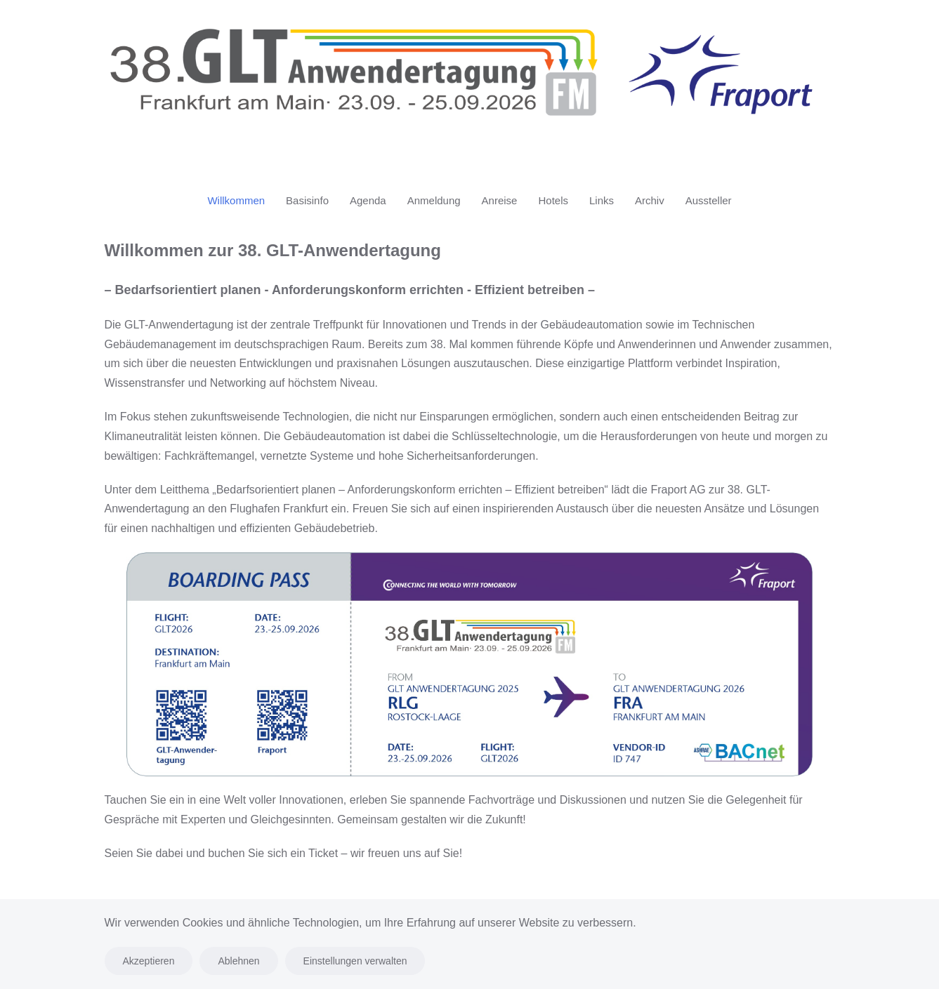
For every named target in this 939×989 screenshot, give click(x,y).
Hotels (553, 200)
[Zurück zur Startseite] (470, 83)
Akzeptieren (149, 961)
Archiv (649, 200)
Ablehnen (238, 961)
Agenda (368, 200)
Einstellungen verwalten (355, 961)
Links (601, 200)
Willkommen (236, 200)
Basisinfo (307, 200)
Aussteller (708, 200)
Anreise (500, 200)
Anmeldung (434, 200)
